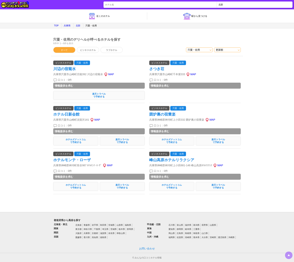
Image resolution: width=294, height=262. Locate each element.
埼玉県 (105, 229)
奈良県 (111, 233)
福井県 (188, 225)
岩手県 (95, 225)
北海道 (78, 225)
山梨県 (213, 225)
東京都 (78, 229)
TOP (56, 25)
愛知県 (172, 229)
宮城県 (111, 225)
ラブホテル (111, 50)
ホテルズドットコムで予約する (76, 141)
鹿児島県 (222, 237)
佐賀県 (180, 237)
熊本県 (196, 237)
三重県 (196, 229)
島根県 (188, 233)
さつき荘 (156, 69)
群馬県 (130, 229)
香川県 (87, 237)
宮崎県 (213, 237)
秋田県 (103, 225)
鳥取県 (196, 233)
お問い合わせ (147, 248)
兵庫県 (67, 25)
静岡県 (180, 229)
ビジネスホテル (88, 50)
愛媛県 (78, 237)
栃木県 (122, 229)
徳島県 (103, 237)
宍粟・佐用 (82, 63)
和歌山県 (121, 233)
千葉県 (97, 229)
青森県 (87, 225)
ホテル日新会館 (66, 114)
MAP (111, 74)
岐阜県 (188, 229)
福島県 (128, 225)
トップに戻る (288, 255)
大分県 (205, 237)
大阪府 (78, 233)
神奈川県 (88, 229)
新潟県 (196, 225)
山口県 (205, 233)
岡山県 (172, 233)
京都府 (95, 233)
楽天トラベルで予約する (99, 95)
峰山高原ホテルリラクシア (171, 160)
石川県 (172, 225)
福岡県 (172, 237)
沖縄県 (231, 237)
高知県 (95, 237)
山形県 (120, 225)
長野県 (205, 225)
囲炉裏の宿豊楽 (162, 114)
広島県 (180, 233)
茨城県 (113, 229)
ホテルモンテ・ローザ (72, 160)
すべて (64, 50)
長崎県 (188, 237)
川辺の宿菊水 (64, 69)
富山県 (180, 225)
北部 (78, 25)
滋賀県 (103, 233)
